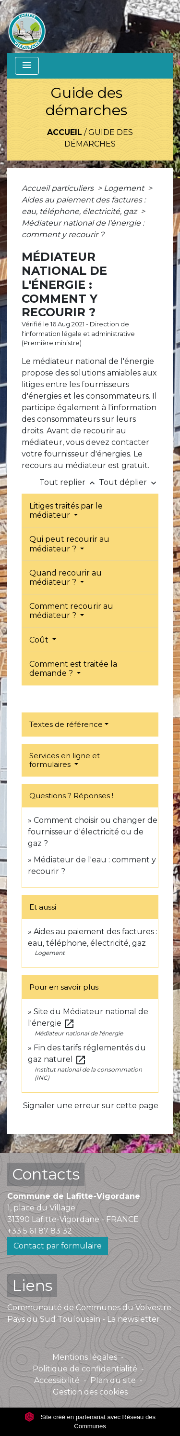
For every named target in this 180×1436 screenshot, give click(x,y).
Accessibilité (57, 1380)
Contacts (46, 1174)
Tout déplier (128, 482)
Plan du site (113, 1380)
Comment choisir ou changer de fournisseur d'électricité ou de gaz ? (92, 832)
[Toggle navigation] (27, 66)
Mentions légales (84, 1357)
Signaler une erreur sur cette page (90, 1105)
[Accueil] (27, 26)
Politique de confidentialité (85, 1368)
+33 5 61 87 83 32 (39, 1230)
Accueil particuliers (59, 188)
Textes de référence (66, 724)
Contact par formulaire (57, 1245)
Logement (125, 188)
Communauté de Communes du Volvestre (89, 1307)
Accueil (64, 132)
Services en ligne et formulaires (64, 760)
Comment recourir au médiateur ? (71, 611)
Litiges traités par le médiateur (66, 510)
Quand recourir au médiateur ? (65, 577)
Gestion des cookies (90, 1391)
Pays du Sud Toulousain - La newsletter (83, 1319)
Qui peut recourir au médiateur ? (69, 544)
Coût (39, 639)
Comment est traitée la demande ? (73, 668)
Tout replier (69, 482)
